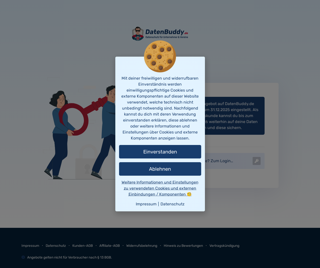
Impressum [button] (146, 204)
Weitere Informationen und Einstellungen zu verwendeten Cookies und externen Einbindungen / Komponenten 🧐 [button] (160, 188)
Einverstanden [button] (160, 152)
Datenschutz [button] (172, 204)
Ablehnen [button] (160, 169)
